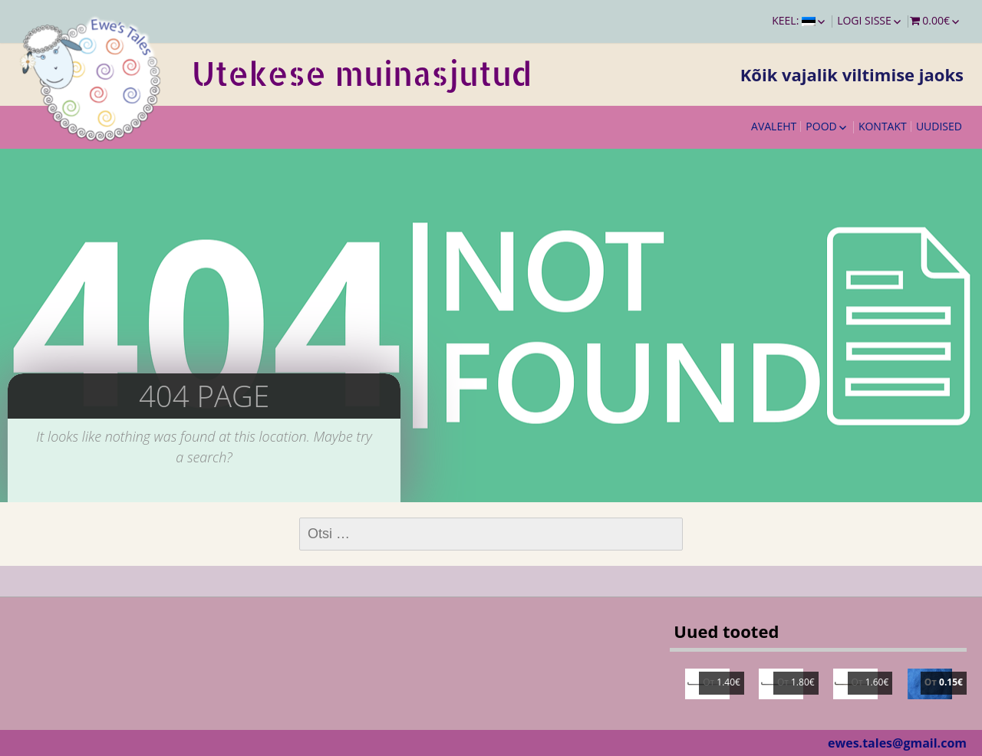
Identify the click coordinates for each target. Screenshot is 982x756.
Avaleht (773, 126)
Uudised (939, 126)
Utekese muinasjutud (362, 73)
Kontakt (882, 126)
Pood (821, 126)
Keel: (794, 20)
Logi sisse (864, 20)
